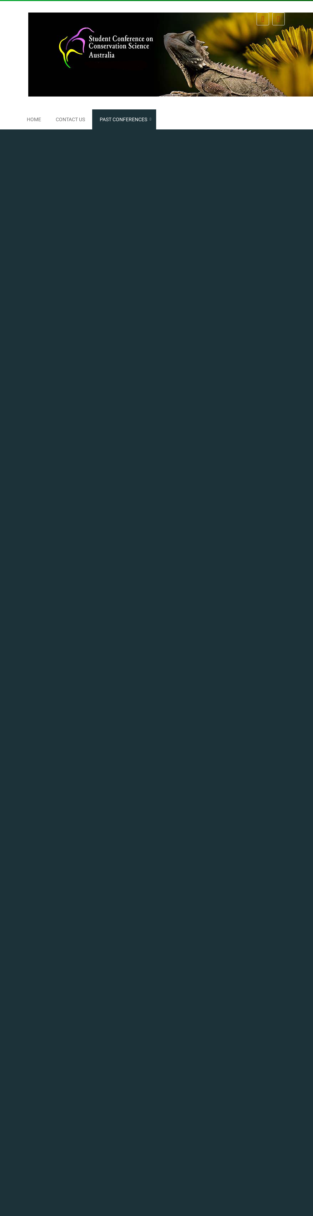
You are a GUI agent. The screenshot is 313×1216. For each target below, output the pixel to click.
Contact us (70, 119)
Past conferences (123, 119)
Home (34, 119)
